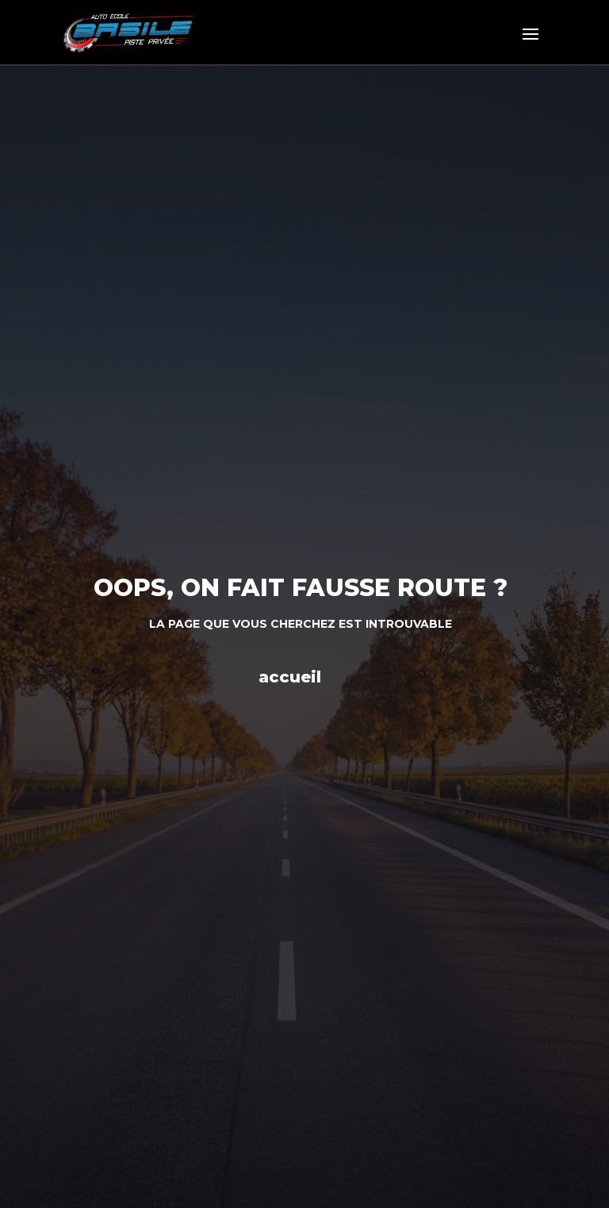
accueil (290, 676)
